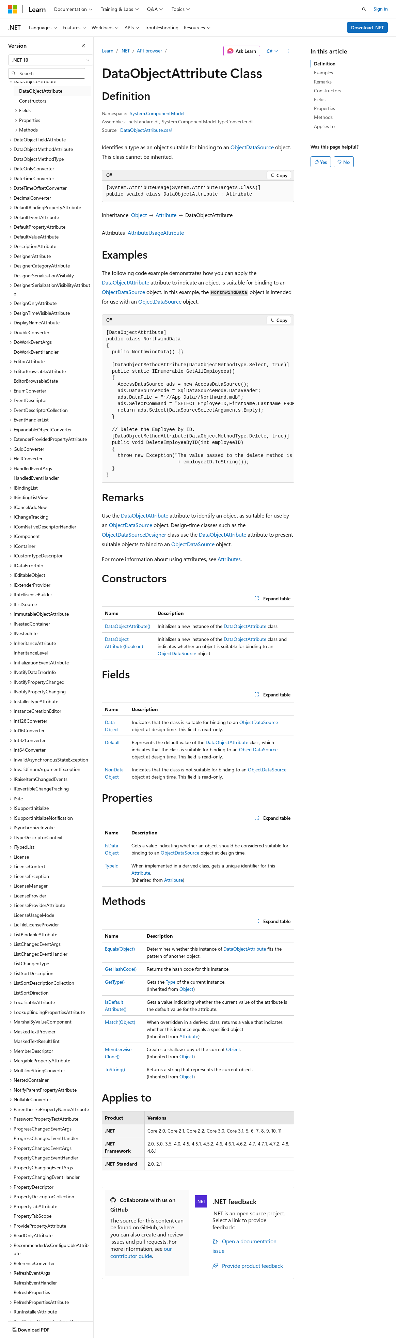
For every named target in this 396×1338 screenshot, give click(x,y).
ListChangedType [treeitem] (31, 963)
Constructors (327, 90)
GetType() (115, 982)
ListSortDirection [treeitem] (31, 992)
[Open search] (364, 9)
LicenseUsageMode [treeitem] (34, 915)
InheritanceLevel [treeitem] (31, 652)
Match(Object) (120, 1022)
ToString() (115, 1069)
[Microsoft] (12, 9)
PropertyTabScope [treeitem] (32, 1216)
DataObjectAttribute (125, 282)
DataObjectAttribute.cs (144, 130)
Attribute (166, 214)
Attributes (229, 559)
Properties (324, 108)
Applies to (324, 126)
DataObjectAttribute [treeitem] (40, 91)
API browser (149, 50)
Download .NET (367, 27)
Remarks (323, 81)
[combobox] (50, 60)
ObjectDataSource (252, 147)
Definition (324, 63)
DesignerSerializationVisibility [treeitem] (44, 275)
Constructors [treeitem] (32, 100)
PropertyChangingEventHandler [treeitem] (47, 1177)
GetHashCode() (121, 969)
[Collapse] (83, 46)
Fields (320, 99)
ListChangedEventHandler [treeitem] (40, 954)
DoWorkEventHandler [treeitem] (36, 352)
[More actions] (288, 51)
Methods (323, 117)
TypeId (111, 865)
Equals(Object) (120, 948)
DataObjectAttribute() (127, 626)
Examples (323, 72)
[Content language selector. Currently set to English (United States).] (39, 1328)
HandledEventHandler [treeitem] (36, 478)
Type (170, 982)
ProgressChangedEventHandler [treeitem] (46, 1138)
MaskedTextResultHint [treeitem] (37, 1041)
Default (112, 742)
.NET (125, 50)
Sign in (381, 8)
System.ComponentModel (157, 113)
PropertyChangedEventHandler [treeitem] (46, 1157)
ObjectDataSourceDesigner (134, 534)
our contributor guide (141, 1252)
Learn (107, 50)
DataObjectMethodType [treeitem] (39, 159)
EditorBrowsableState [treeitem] (36, 381)
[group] (198, 404)
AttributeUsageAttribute (156, 232)
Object (139, 214)
